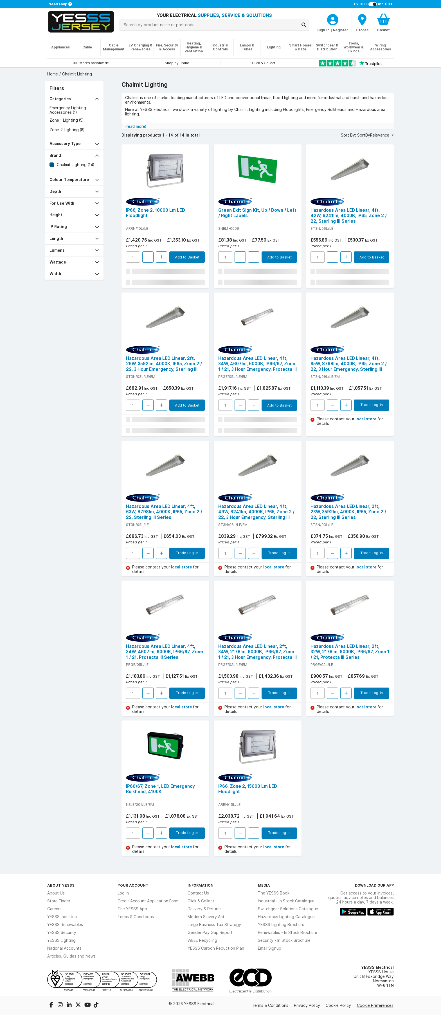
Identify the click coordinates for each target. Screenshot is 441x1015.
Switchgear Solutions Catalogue (288, 909)
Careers (54, 909)
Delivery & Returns (205, 909)
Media (264, 885)
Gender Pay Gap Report (210, 932)
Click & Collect (201, 901)
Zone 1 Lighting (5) (67, 120)
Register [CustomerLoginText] (340, 30)
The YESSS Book (273, 893)
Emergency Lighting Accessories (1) (68, 110)
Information (200, 885)
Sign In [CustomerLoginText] (323, 30)
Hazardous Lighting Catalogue (286, 916)
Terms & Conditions (136, 916)
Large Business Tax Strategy (214, 924)
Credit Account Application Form (148, 901)
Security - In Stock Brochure (284, 940)
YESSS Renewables (65, 924)
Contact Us (198, 893)
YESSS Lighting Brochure (281, 924)
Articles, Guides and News (71, 956)
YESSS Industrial (62, 916)
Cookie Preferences (375, 1005)
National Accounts (64, 948)
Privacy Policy (307, 1005)
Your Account (133, 885)
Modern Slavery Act (206, 916)
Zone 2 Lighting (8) (67, 130)
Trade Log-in (371, 404)
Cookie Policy (338, 1005)
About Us (56, 893)
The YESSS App (132, 909)
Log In (123, 893)
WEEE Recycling (202, 940)
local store (366, 419)
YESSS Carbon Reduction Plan (216, 948)
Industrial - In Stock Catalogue (286, 901)
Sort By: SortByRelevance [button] (365, 135)
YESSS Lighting (61, 940)
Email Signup (269, 948)
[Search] (303, 24)
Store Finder (58, 901)
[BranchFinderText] (362, 22)
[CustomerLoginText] (332, 18)
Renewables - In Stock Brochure (287, 932)
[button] (74, 99)
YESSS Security (61, 932)
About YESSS (61, 885)
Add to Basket (187, 257)
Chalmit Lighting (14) (75, 164)
